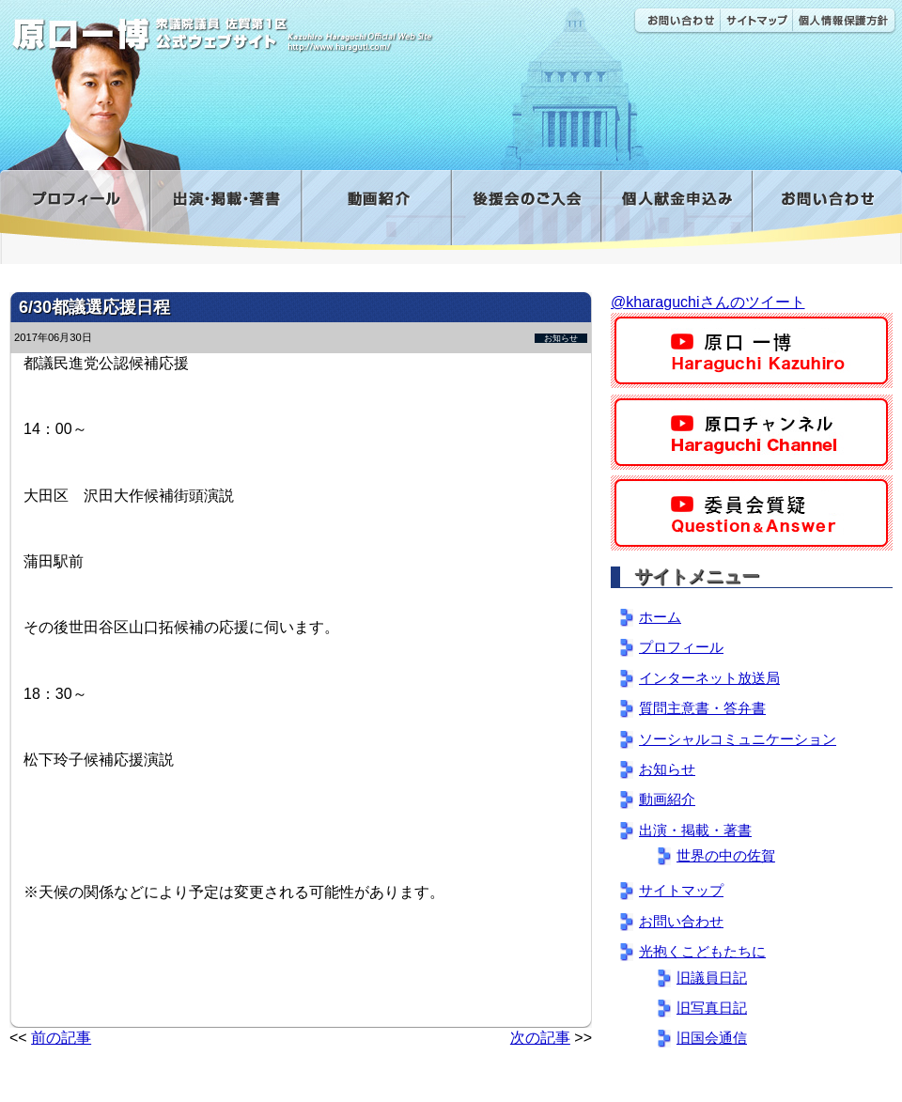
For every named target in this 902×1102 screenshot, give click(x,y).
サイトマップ (756, 21)
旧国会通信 (711, 1038)
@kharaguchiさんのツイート (708, 302)
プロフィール (74, 210)
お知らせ (561, 338)
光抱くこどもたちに (702, 951)
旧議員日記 (711, 978)
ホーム (660, 617)
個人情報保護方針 (844, 21)
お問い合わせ (676, 21)
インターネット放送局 (709, 678)
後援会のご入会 (525, 210)
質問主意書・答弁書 (702, 708)
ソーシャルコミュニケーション (737, 739)
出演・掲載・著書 (225, 210)
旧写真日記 (711, 1008)
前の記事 (61, 1038)
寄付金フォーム (676, 210)
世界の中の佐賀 (725, 855)
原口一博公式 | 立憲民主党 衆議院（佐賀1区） (279, 28)
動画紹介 (376, 210)
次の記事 (540, 1038)
